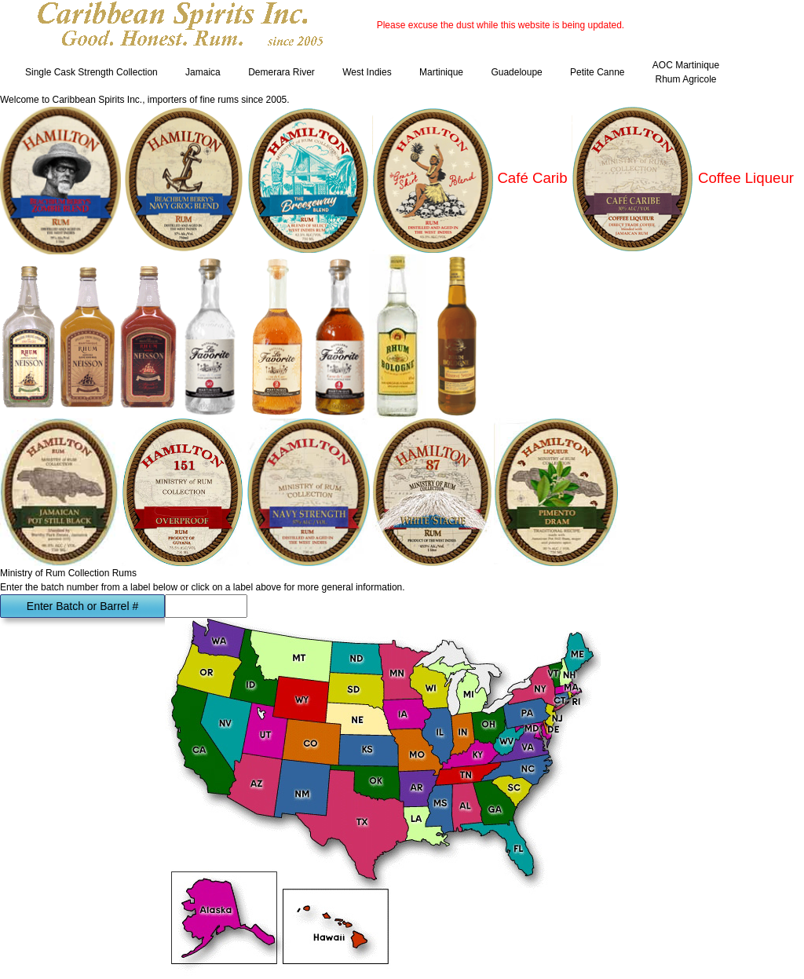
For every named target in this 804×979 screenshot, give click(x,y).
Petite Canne (597, 72)
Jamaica (203, 72)
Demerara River (281, 72)
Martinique (441, 72)
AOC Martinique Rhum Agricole (685, 72)
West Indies (366, 72)
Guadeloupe (516, 72)
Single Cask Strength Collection (91, 72)
